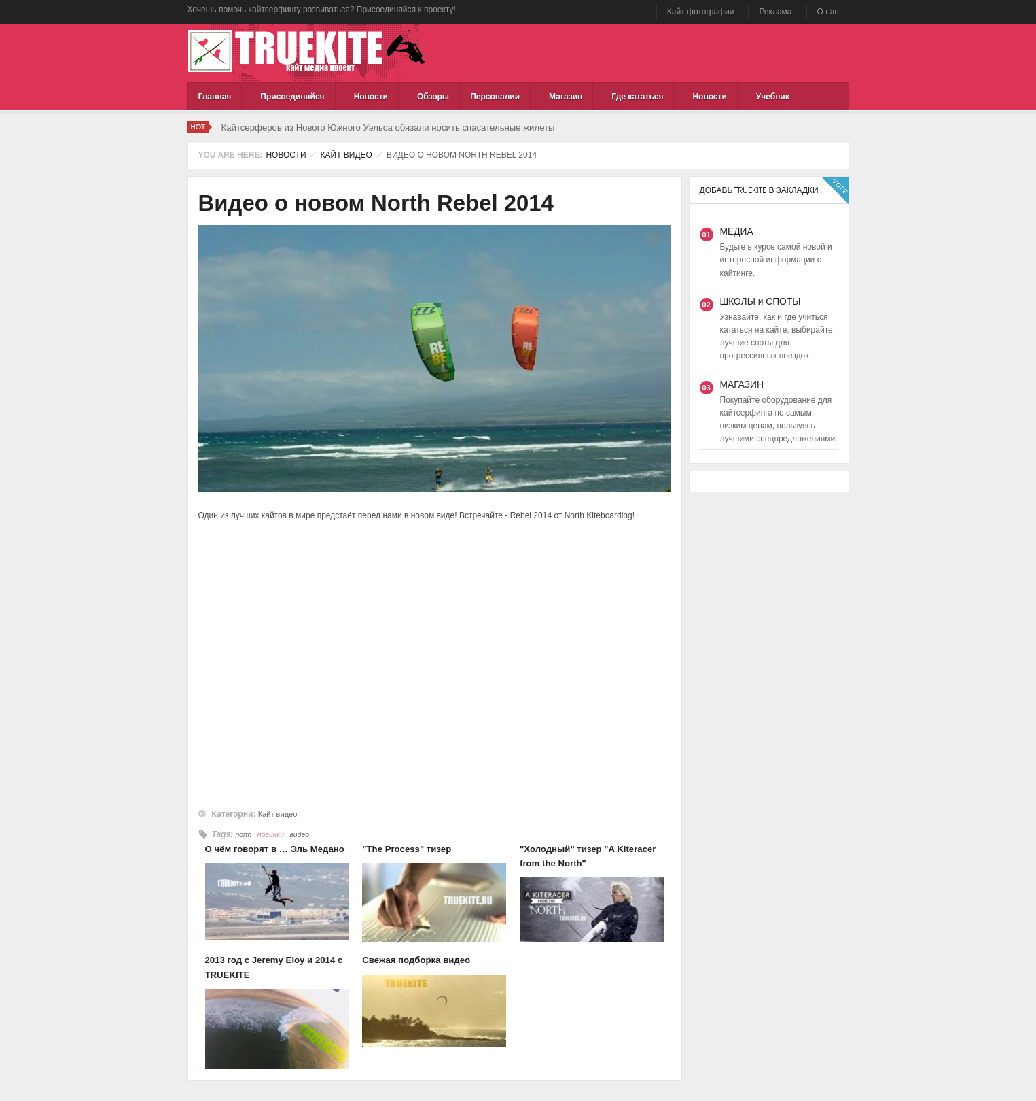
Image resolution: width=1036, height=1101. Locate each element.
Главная (215, 96)
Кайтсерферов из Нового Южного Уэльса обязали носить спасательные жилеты (388, 127)
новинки (270, 835)
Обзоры (433, 96)
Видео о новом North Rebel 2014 (376, 203)
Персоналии (495, 96)
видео (299, 835)
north (243, 835)
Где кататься (637, 96)
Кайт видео (346, 155)
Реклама (775, 11)
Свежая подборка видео (416, 960)
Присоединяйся (292, 96)
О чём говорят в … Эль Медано (274, 849)
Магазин (565, 96)
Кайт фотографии (700, 11)
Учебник (772, 96)
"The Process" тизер (406, 849)
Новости (371, 96)
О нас (828, 11)
